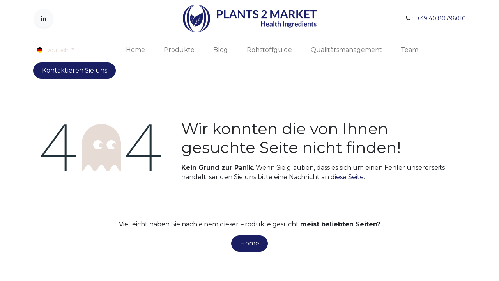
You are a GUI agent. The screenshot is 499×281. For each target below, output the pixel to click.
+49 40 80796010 (441, 18)
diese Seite (347, 177)
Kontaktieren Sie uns (74, 70)
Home (249, 243)
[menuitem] (135, 50)
